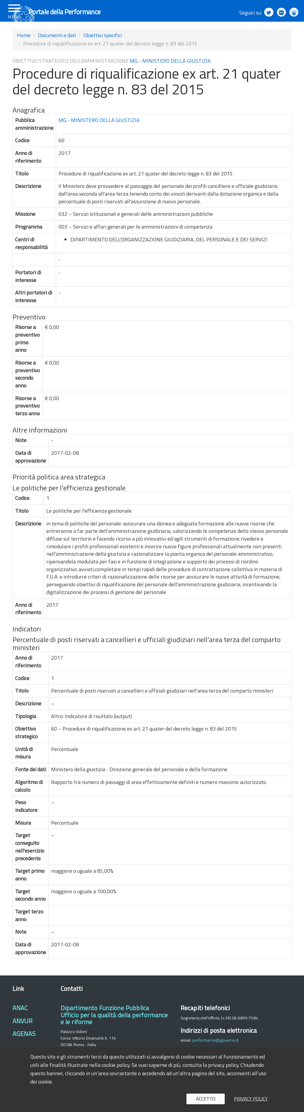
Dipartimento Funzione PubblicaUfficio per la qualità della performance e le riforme (114, 1030)
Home (24, 51)
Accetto (206, 1098)
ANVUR (22, 1036)
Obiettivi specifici (102, 51)
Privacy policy (251, 1098)
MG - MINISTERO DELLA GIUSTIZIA (170, 76)
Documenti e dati (57, 51)
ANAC (20, 1023)
